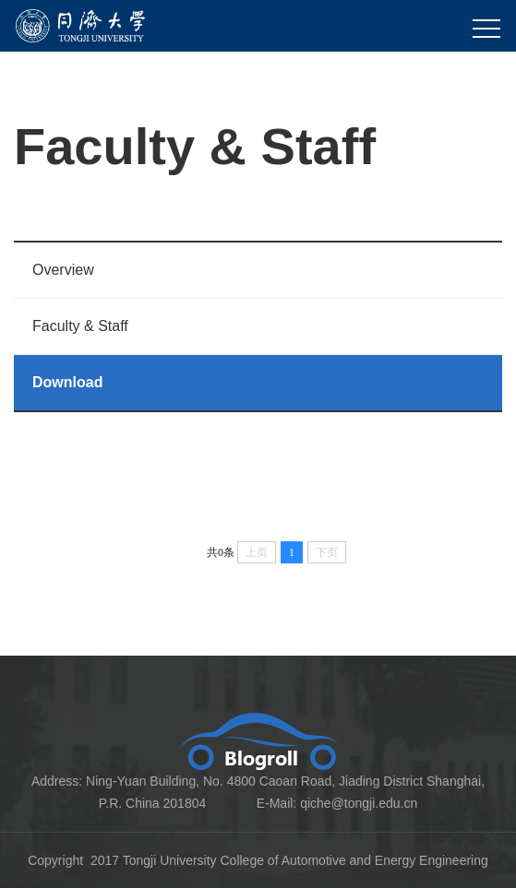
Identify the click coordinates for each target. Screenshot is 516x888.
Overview (63, 270)
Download (67, 382)
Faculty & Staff (80, 326)
